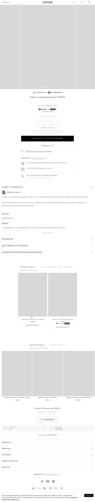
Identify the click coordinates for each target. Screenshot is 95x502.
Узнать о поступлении (47, 138)
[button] (42, 87)
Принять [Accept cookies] (88, 495)
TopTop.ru (47, 2)
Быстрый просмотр (32, 325)
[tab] (28, 268)
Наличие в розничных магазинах (39, 151)
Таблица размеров (47, 116)
